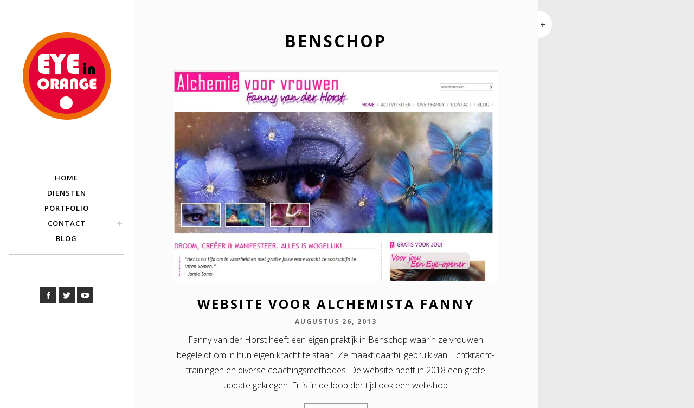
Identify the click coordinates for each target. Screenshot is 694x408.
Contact (67, 223)
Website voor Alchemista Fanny (335, 304)
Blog (66, 238)
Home (66, 178)
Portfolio (66, 208)
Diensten (66, 193)
